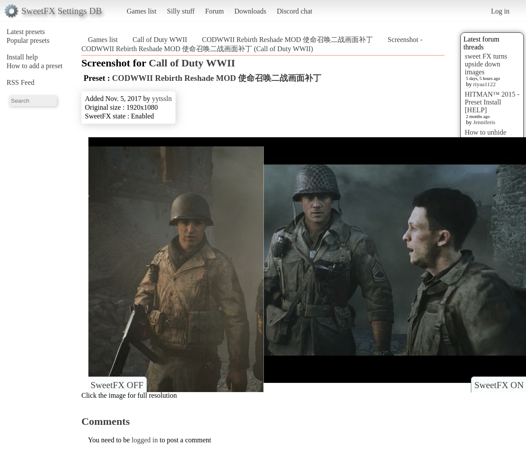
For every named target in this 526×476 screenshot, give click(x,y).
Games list (142, 11)
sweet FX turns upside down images (486, 64)
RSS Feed (21, 82)
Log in (500, 11)
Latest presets (26, 31)
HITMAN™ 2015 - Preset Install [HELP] (492, 102)
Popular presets (28, 40)
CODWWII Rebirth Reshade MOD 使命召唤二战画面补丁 (287, 39)
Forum (214, 11)
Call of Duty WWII (160, 39)
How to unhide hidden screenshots (491, 136)
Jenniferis (484, 122)
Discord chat (294, 11)
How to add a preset (35, 65)
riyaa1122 (484, 84)
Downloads (250, 11)
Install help (22, 57)
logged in (145, 440)
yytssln (162, 98)
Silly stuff (181, 11)
